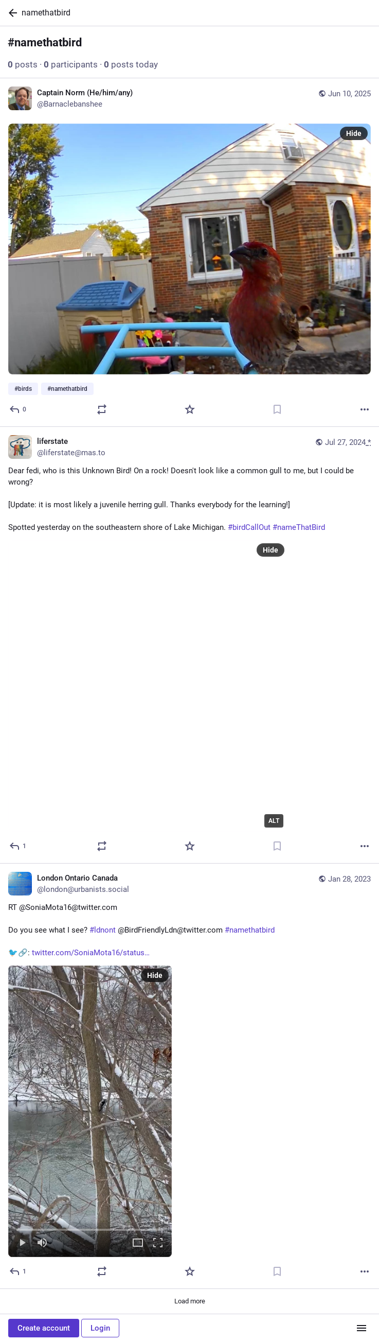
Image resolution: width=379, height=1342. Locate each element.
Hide (354, 133)
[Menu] (361, 1328)
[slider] (90, 1228)
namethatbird (46, 13)
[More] (364, 409)
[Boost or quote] (102, 409)
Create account (43, 1328)
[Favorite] (190, 409)
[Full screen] (158, 1243)
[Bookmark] (277, 409)
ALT (273, 820)
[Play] (22, 1243)
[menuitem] (90, 1112)
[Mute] (42, 1243)
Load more (189, 1301)
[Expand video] (138, 1243)
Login (100, 1328)
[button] (90, 1112)
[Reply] (18, 409)
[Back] (11, 13)
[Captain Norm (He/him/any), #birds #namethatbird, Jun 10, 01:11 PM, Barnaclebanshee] (189, 252)
